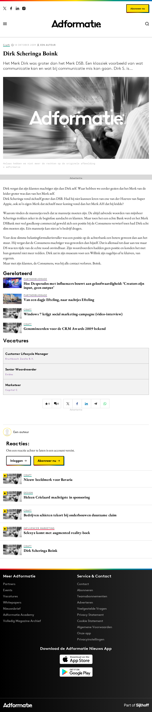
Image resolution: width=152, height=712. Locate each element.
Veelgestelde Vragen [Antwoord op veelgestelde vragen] (92, 608)
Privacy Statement (90, 615)
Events (7, 590)
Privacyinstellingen (90, 639)
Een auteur (48, 44)
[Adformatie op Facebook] (11, 8)
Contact (83, 584)
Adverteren (85, 602)
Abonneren (85, 590)
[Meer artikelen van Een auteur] (76, 432)
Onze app (84, 633)
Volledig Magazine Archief (22, 621)
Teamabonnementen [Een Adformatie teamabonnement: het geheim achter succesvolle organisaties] (92, 596)
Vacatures (10, 596)
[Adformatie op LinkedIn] (17, 8)
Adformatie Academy (18, 615)
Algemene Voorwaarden (94, 627)
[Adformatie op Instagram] (24, 8)
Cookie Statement (90, 621)
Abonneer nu (137, 8)
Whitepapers (12, 602)
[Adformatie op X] (4, 8)
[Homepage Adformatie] (76, 24)
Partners (9, 584)
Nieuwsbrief (12, 608)
